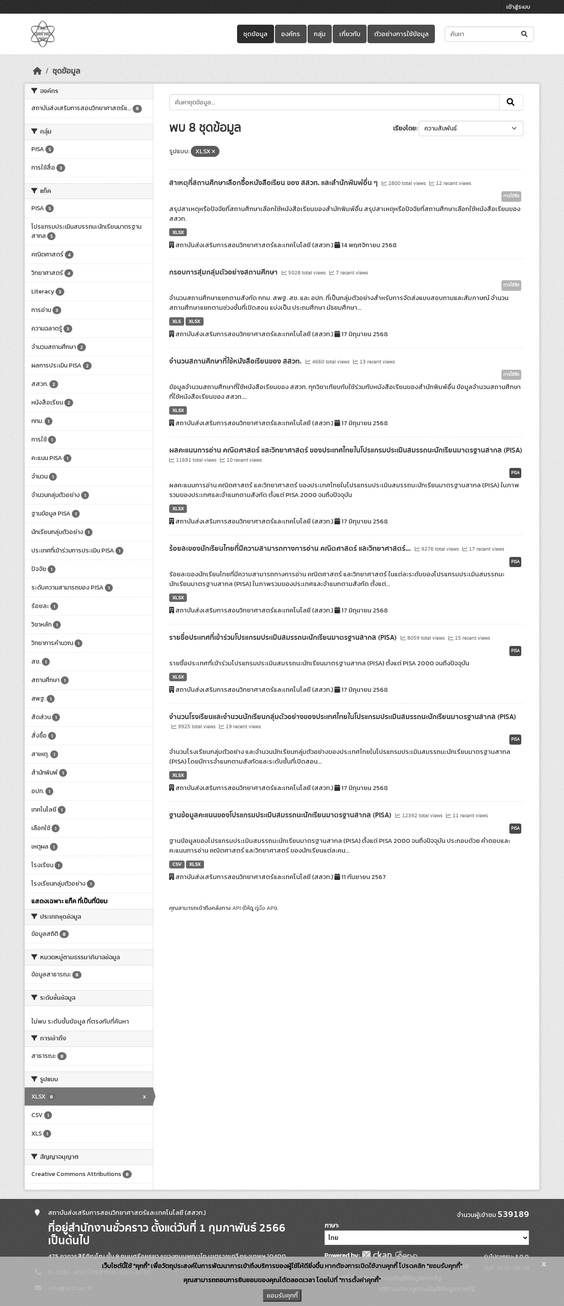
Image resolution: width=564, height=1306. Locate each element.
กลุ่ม (320, 34)
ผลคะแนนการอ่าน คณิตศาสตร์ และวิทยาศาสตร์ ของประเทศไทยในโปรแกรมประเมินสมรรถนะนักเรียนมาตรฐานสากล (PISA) (345, 450)
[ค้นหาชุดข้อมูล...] (489, 34)
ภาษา (331, 1225)
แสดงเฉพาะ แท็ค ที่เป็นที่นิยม (69, 901)
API (236, 908)
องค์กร (290, 34)
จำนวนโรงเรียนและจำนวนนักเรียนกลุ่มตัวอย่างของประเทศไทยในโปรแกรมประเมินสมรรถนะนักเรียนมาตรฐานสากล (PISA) (342, 717)
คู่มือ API (265, 908)
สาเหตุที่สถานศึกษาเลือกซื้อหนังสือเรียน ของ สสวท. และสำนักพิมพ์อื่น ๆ (274, 183)
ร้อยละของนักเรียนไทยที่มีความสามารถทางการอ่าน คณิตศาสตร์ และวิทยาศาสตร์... (290, 548)
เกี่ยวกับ (349, 34)
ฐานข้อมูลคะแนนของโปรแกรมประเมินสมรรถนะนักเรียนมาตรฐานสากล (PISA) (281, 815)
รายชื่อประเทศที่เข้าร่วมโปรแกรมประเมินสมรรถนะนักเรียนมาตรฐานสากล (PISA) (283, 637)
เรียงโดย (404, 128)
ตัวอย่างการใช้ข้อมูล (401, 34)
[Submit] (525, 34)
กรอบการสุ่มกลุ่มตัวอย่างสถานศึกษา (224, 272)
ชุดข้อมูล (255, 34)
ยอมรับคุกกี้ (282, 1295)
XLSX (178, 232)
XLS (176, 321)
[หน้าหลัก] (37, 71)
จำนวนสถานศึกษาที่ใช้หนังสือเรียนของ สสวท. (236, 361)
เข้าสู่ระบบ (518, 7)
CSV (177, 864)
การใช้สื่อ (511, 196)
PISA (515, 473)
